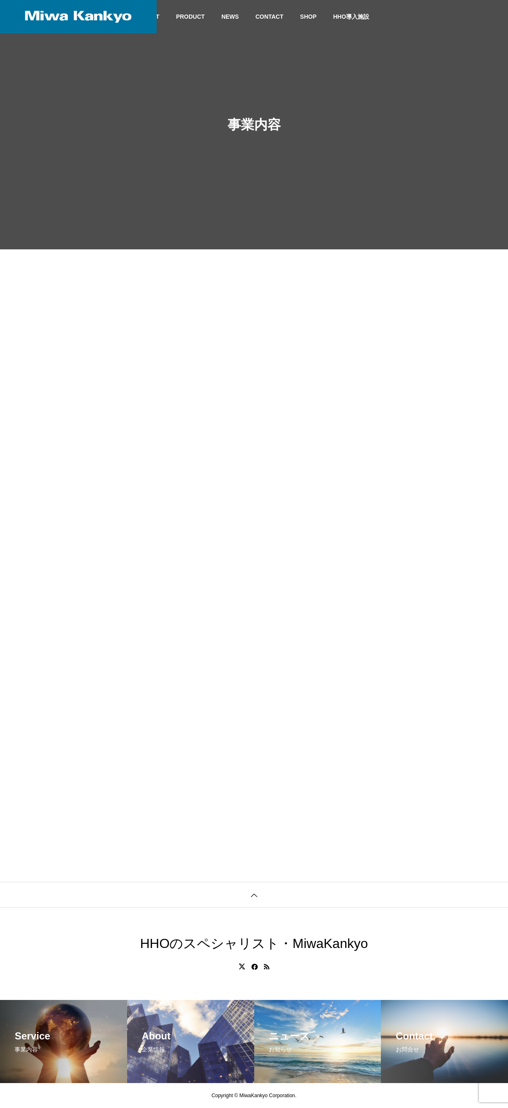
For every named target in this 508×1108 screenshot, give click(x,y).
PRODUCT (190, 16)
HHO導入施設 (351, 16)
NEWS (230, 16)
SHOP (308, 16)
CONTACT (269, 16)
